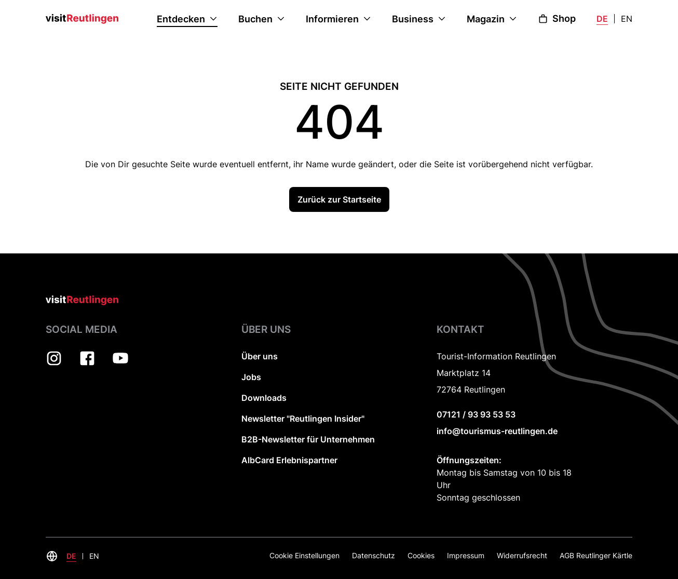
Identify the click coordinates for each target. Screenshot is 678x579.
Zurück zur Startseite (339, 200)
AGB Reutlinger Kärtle (596, 555)
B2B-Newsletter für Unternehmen (308, 439)
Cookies (421, 555)
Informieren (332, 19)
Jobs (251, 377)
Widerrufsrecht (522, 555)
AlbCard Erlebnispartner (289, 460)
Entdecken (181, 19)
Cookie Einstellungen (304, 555)
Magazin (486, 19)
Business (412, 19)
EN (626, 19)
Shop (557, 18)
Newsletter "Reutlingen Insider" (302, 418)
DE (602, 19)
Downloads (264, 398)
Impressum (465, 555)
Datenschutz (373, 555)
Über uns (259, 356)
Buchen (255, 19)
